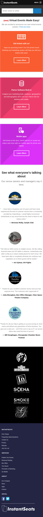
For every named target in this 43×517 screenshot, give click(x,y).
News (3, 484)
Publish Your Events (7, 457)
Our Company (6, 481)
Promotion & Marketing (8, 469)
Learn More (21, 60)
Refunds (4, 445)
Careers (4, 489)
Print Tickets (5, 434)
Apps (3, 486)
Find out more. (25, 27)
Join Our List (5, 448)
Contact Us (5, 440)
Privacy (4, 442)
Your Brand (5, 466)
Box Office (5, 463)
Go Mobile (5, 472)
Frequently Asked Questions (10, 437)
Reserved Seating (7, 460)
